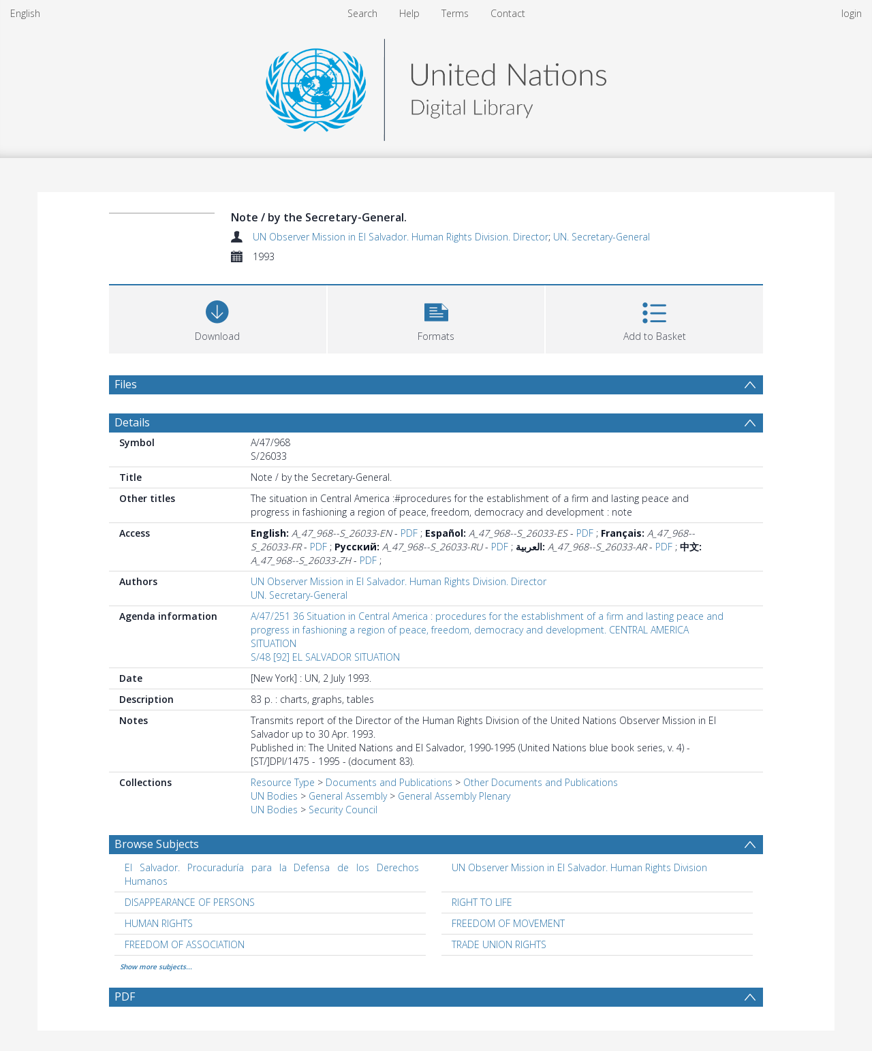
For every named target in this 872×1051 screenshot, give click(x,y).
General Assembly (348, 795)
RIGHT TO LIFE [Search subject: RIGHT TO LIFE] (482, 902)
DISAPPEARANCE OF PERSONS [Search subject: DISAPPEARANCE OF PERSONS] (190, 902)
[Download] (217, 317)
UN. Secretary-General (601, 236)
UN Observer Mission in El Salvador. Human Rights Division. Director (400, 236)
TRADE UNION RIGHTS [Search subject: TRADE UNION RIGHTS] (499, 944)
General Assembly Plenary (454, 795)
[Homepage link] (436, 86)
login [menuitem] (851, 13)
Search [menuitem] (362, 13)
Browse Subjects (156, 843)
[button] (436, 317)
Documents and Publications (389, 782)
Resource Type (283, 782)
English (25, 13)
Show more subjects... (156, 966)
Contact (507, 13)
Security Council (343, 809)
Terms (455, 13)
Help (409, 13)
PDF (409, 533)
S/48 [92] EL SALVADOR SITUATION (325, 656)
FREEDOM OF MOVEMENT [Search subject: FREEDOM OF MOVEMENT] (508, 923)
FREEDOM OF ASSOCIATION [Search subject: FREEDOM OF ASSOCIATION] (185, 944)
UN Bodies (274, 795)
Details (132, 422)
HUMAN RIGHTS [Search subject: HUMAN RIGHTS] (159, 923)
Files (125, 384)
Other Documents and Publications (540, 782)
